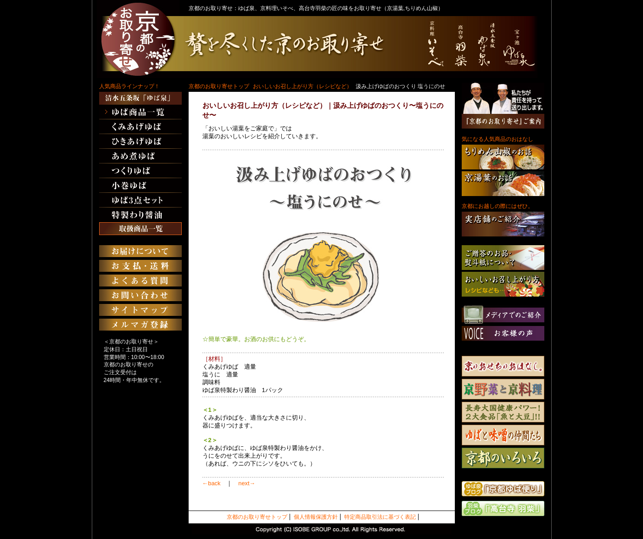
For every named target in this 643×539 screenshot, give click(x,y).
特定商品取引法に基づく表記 (380, 517)
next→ (246, 483)
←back (211, 483)
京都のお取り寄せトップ (219, 86)
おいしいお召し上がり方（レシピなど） (302, 86)
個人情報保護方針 (316, 517)
